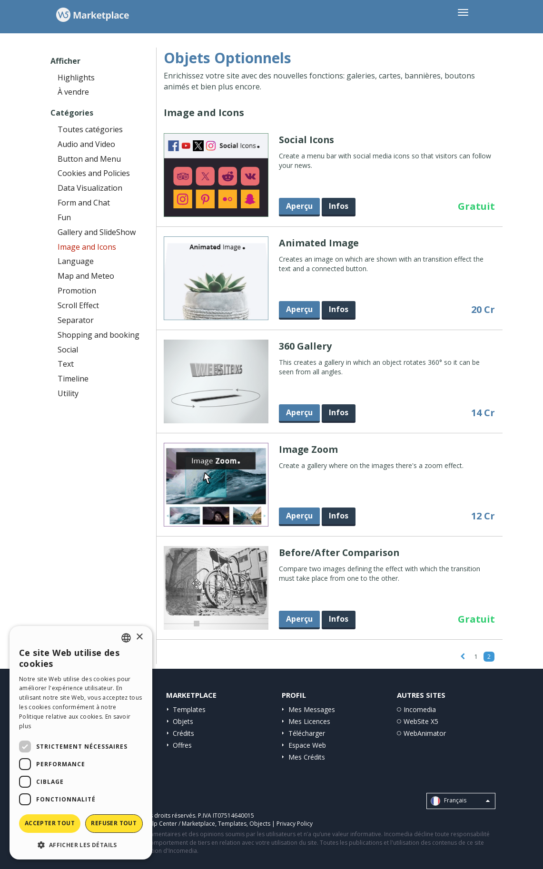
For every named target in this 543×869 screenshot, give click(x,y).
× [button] (139, 637)
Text (66, 364)
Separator (76, 320)
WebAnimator (425, 733)
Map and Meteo (86, 276)
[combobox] (126, 638)
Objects (259, 824)
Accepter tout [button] (50, 823)
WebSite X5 (421, 721)
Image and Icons (87, 247)
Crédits (183, 733)
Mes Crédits (306, 757)
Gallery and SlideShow (97, 232)
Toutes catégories (90, 129)
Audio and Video (86, 144)
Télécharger (306, 733)
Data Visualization (90, 188)
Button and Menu (89, 159)
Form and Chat (84, 202)
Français (460, 801)
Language (76, 261)
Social (68, 349)
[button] (81, 844)
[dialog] (81, 742)
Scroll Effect (78, 305)
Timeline (73, 378)
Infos (338, 206)
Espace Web (307, 745)
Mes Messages (311, 709)
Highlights (76, 77)
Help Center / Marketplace (180, 824)
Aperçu (299, 206)
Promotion (77, 290)
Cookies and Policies (94, 173)
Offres (182, 745)
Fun (64, 217)
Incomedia (420, 709)
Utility (68, 393)
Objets (183, 721)
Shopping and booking (98, 335)
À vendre (73, 92)
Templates (189, 709)
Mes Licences (309, 721)
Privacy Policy (294, 824)
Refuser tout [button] (114, 823)
